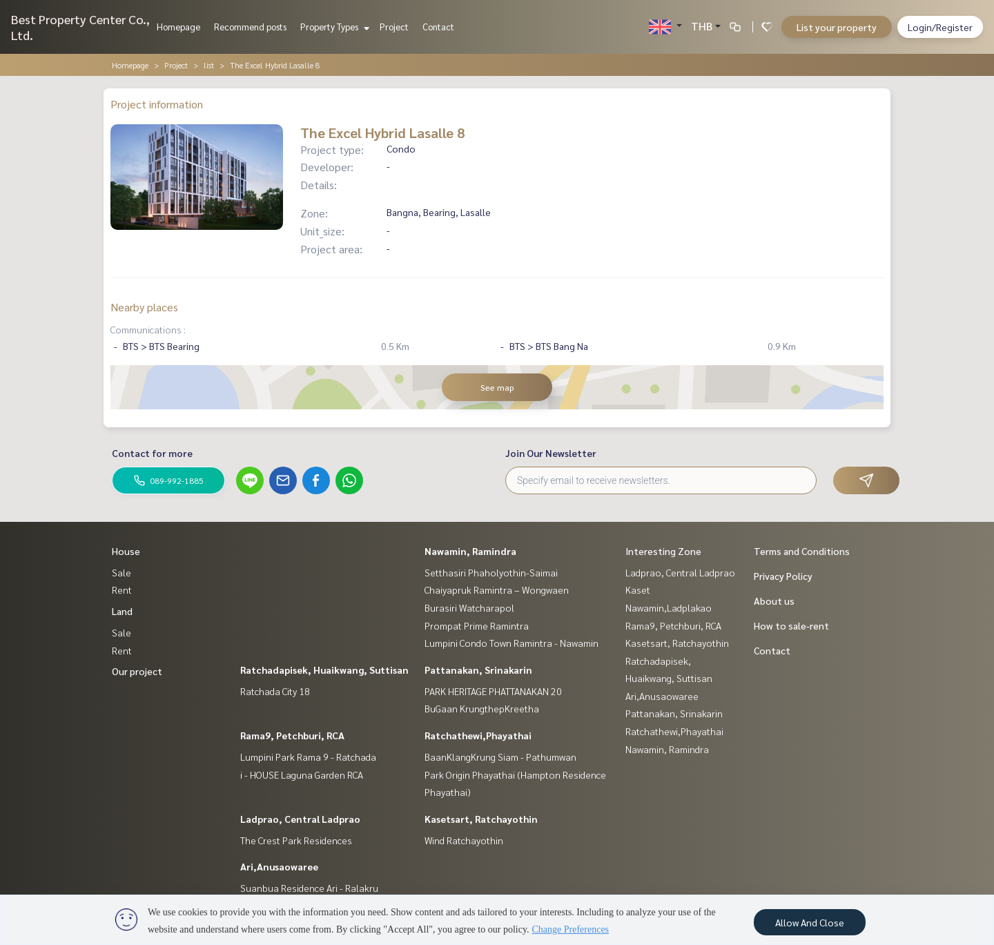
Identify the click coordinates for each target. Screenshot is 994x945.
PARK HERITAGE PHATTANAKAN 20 (493, 691)
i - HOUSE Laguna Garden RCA (301, 774)
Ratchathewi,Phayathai (478, 735)
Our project (137, 671)
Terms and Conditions (802, 551)
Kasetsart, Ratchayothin (481, 818)
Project (394, 26)
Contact (438, 26)
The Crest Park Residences (296, 840)
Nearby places (144, 307)
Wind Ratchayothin (464, 840)
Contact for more (152, 453)
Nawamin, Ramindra (470, 551)
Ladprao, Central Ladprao (300, 818)
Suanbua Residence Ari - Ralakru (309, 887)
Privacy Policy (783, 575)
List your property (837, 27)
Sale (121, 572)
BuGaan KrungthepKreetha (482, 708)
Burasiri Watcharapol (469, 607)
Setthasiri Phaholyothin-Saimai (491, 572)
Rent (122, 589)
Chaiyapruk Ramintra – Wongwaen (497, 589)
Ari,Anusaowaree (279, 866)
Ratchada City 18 (275, 691)
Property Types (333, 26)
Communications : (148, 329)
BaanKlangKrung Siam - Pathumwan (500, 756)
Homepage (178, 26)
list (209, 64)
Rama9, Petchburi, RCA (292, 735)
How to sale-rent (791, 625)
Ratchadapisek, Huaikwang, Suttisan (324, 669)
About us (774, 600)
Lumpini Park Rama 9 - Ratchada (308, 756)
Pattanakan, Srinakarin (478, 669)
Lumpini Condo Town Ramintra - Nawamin (511, 642)
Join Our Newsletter (550, 453)
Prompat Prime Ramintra (477, 625)
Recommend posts (250, 26)
